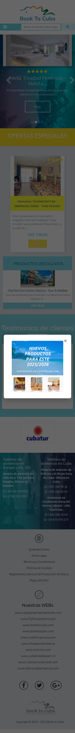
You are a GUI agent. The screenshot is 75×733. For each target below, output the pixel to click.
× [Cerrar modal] (65, 341)
